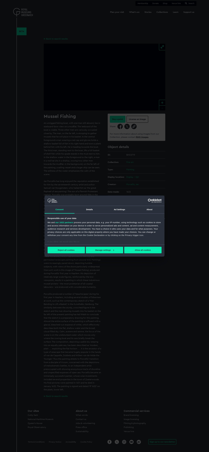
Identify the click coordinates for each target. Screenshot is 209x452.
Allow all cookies (143, 250)
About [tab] (149, 209)
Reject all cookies (66, 250)
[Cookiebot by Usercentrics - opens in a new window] (150, 201)
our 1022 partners (64, 222)
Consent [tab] (59, 209)
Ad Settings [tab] (119, 209)
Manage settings (104, 250)
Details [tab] (89, 209)
